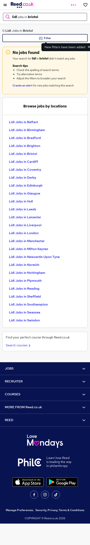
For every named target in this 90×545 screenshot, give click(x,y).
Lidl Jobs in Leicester (25, 217)
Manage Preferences (19, 510)
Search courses (18, 345)
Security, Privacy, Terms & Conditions (59, 510)
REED (45, 420)
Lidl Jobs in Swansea (24, 312)
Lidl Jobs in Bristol (23, 154)
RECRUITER (45, 381)
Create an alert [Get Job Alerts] (22, 85)
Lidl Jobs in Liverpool (25, 225)
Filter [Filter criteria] (45, 38)
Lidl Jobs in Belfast (23, 122)
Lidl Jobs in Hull (21, 201)
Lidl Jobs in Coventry (25, 170)
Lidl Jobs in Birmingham (27, 130)
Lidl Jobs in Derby (22, 177)
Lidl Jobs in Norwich (24, 265)
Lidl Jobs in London (24, 233)
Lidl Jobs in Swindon (24, 320)
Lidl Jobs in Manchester (27, 241)
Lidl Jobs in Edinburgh (25, 185)
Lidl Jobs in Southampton (28, 304)
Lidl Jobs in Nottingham (27, 273)
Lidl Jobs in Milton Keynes (28, 249)
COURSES (45, 394)
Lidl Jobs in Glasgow (24, 193)
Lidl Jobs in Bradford (25, 138)
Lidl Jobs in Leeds (22, 209)
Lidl (8, 31)
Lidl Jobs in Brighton (24, 146)
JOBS (45, 368)
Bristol (28, 31)
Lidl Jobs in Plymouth (25, 281)
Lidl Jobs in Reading (24, 288)
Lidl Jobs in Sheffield (25, 296)
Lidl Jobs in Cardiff (23, 162)
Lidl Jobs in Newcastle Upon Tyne (34, 257)
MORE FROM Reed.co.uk (45, 407)
